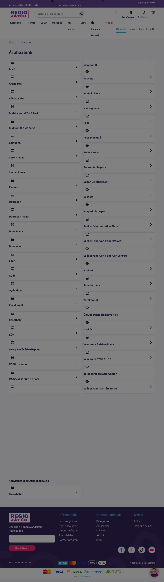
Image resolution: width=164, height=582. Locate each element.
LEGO (44, 23)
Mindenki (121, 29)
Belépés (142, 15)
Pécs (118, 119)
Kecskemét (43, 302)
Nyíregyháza (118, 105)
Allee (43, 65)
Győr (43, 272)
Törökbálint (118, 296)
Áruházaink (128, 15)
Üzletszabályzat (68, 530)
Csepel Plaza (43, 169)
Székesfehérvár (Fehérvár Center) (118, 252)
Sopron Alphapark (118, 164)
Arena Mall (43, 80)
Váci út (118, 326)
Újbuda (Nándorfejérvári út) (118, 311)
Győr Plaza (43, 287)
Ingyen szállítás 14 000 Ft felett (23, 5)
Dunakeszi (43, 243)
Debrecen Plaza (43, 213)
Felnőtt (150, 29)
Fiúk (141, 29)
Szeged (118, 193)
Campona (43, 139)
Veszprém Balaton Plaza (118, 341)
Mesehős (57, 23)
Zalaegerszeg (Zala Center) (118, 370)
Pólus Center (118, 149)
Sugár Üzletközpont (118, 178)
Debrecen (43, 198)
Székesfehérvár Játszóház (118, 385)
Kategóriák (16, 23)
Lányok (133, 29)
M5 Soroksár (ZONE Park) (43, 375)
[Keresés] (60, 14)
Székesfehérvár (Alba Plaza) (118, 223)
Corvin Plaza (43, 154)
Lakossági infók (68, 521)
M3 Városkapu (43, 361)
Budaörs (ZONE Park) (43, 125)
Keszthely (43, 316)
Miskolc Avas (118, 90)
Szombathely (118, 282)
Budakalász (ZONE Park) (43, 110)
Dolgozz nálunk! (143, 526)
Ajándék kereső (95, 29)
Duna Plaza (43, 228)
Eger (43, 257)
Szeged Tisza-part (118, 208)
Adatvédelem (66, 535)
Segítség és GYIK (146, 2)
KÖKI (43, 331)
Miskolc (118, 75)
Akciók (109, 23)
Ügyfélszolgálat (68, 526)
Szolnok (118, 267)
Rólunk (138, 521)
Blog (83, 23)
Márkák (31, 23)
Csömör (43, 184)
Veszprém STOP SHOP (118, 356)
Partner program (68, 539)
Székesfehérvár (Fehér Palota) (118, 237)
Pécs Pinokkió (118, 134)
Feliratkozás (22, 548)
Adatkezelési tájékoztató (142, 562)
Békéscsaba (43, 95)
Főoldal (12, 42)
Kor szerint (71, 26)
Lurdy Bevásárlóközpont (43, 346)
